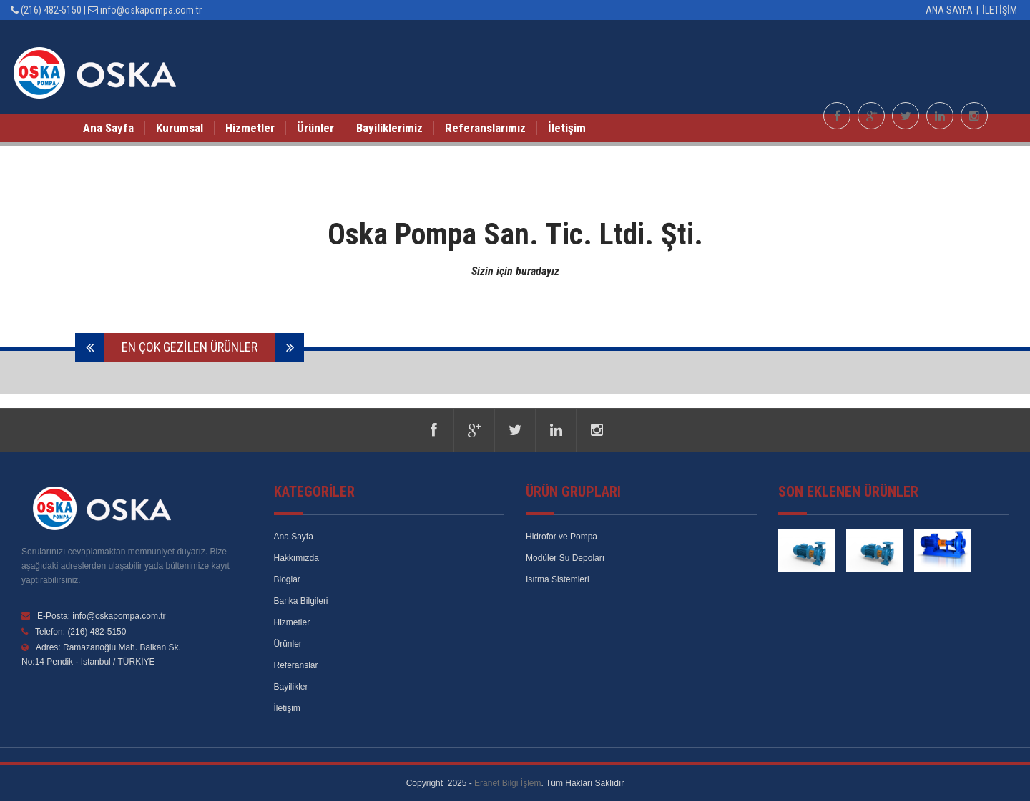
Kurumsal (179, 128)
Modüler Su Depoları (565, 558)
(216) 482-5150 (51, 10)
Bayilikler (291, 687)
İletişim (1000, 10)
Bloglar (287, 579)
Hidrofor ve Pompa (561, 537)
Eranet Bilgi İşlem (507, 783)
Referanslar (296, 665)
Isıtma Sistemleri (557, 579)
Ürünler (315, 128)
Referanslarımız (485, 128)
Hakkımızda (296, 558)
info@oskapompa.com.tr (151, 10)
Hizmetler (250, 128)
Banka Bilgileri (301, 601)
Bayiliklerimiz (389, 128)
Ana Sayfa (949, 10)
